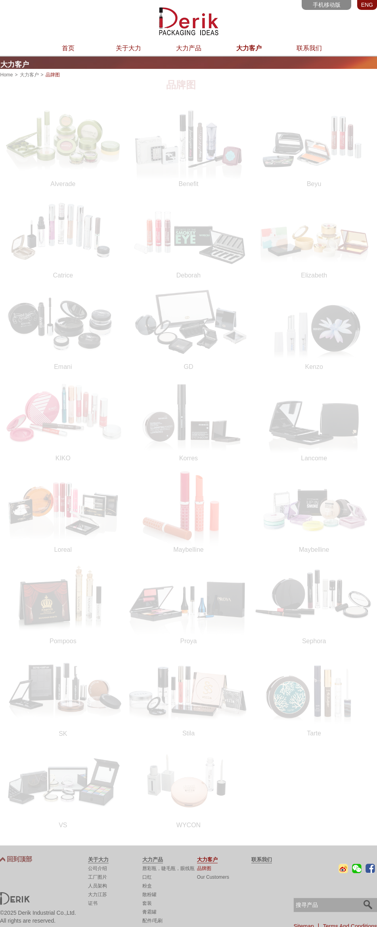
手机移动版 (327, 5)
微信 (357, 867)
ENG (367, 5)
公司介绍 (97, 867)
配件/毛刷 (152, 920)
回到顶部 (19, 858)
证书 (93, 902)
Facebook (370, 867)
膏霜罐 (149, 911)
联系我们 (309, 48)
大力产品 (188, 48)
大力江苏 (97, 894)
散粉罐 (149, 894)
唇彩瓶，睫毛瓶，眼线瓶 (168, 867)
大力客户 (249, 48)
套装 (147, 902)
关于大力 (128, 48)
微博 (343, 867)
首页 (68, 48)
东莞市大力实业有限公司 (188, 21)
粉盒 (147, 885)
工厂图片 (97, 876)
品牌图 (204, 867)
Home (6, 74)
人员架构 (97, 885)
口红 (147, 876)
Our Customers (213, 876)
